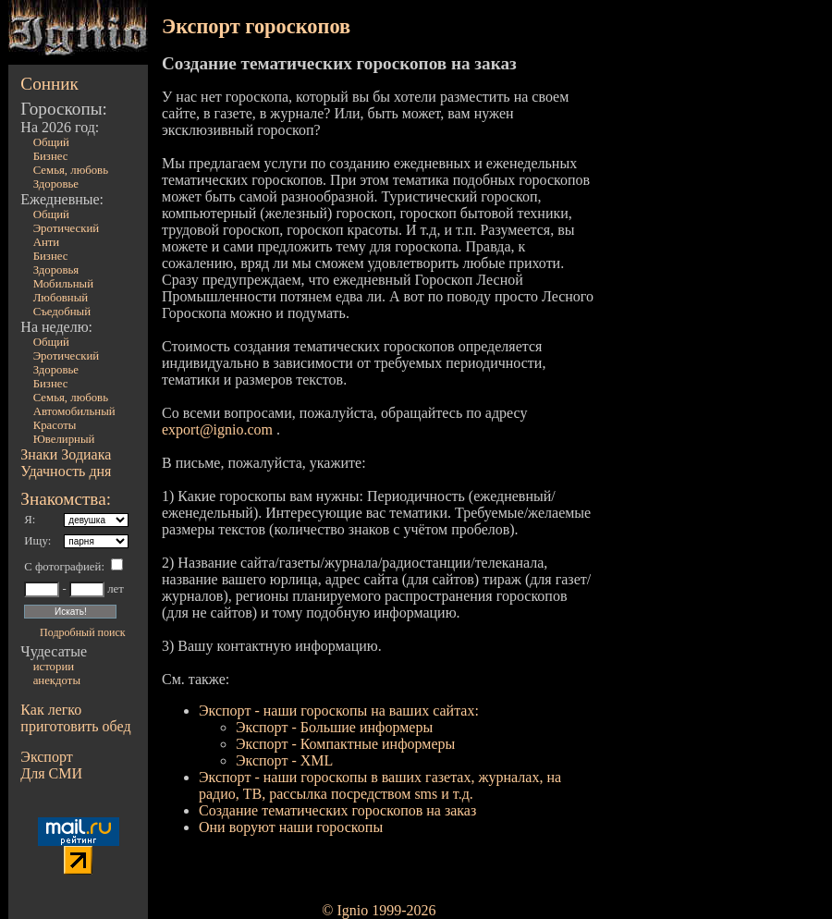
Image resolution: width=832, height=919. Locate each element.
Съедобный (62, 311)
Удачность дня (65, 471)
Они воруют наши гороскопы (291, 827)
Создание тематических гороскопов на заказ (337, 810)
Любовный (61, 297)
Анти (46, 242)
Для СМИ (51, 773)
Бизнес (50, 156)
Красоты (55, 425)
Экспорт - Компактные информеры (345, 744)
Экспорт (46, 757)
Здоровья (56, 269)
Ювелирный (64, 439)
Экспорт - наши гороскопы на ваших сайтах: (339, 710)
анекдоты (56, 680)
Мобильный (63, 283)
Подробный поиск (82, 632)
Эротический (66, 228)
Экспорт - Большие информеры (334, 727)
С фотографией (62, 566)
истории (53, 666)
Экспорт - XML (284, 760)
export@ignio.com (217, 429)
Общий (51, 142)
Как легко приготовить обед (75, 718)
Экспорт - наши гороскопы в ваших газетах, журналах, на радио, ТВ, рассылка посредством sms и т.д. (380, 785)
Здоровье (56, 184)
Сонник (49, 83)
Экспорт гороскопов (256, 26)
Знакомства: (65, 499)
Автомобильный (74, 411)
